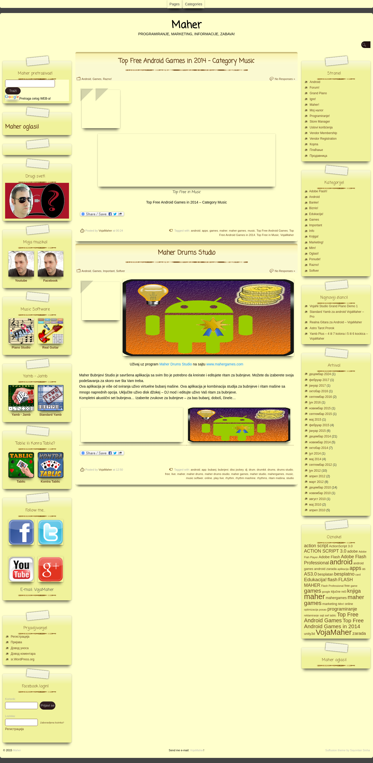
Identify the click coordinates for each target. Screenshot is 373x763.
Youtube (21, 280)
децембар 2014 (320, 436)
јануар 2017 (317, 385)
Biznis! (313, 208)
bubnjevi (223, 469)
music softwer (194, 478)
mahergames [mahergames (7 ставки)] (336, 598)
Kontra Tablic (50, 481)
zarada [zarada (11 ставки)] (359, 633)
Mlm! (312, 248)
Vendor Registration (323, 138)
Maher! (314, 104)
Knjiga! (314, 236)
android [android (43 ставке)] (341, 562)
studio (290, 478)
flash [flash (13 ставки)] (332, 579)
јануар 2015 (317, 431)
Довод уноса (20, 648)
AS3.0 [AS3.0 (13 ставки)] (310, 574)
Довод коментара (23, 653)
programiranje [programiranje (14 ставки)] (342, 609)
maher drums (195, 473)
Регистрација (20, 636)
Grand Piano (318, 93)
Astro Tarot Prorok (322, 328)
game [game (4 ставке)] (354, 585)
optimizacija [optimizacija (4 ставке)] (311, 609)
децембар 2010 (320, 487)
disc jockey (236, 469)
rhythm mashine (245, 478)
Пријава (16, 642)
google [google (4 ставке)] (326, 591)
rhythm (229, 478)
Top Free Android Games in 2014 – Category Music (186, 61)
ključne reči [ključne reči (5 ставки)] (338, 591)
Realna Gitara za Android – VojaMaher (336, 322)
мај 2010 (315, 504)
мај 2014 (315, 459)
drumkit (261, 469)
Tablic (21, 481)
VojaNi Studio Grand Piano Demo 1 (334, 306)
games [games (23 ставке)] (312, 591)
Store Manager (320, 121)
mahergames (276, 473)
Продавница (318, 156)
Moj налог (316, 110)
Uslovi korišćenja (321, 127)
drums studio (285, 469)
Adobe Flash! (318, 191)
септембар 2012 (320, 465)
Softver (120, 270)
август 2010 (317, 499)
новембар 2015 (320, 408)
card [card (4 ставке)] (358, 574)
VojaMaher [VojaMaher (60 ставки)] (334, 632)
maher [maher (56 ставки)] (314, 596)
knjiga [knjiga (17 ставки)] (354, 591)
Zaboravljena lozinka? (52, 722)
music (251, 230)
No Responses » (285, 78)
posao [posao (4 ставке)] (323, 609)
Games (96, 78)
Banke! (314, 202)
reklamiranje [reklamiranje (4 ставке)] (311, 615)
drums (271, 469)
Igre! (313, 99)
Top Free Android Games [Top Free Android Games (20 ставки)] (331, 618)
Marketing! (316, 242)
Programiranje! (320, 116)
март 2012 (316, 482)
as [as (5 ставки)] (364, 569)
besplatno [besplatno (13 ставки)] (344, 574)
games (213, 230)
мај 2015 (315, 419)
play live (219, 478)
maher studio (258, 473)
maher (223, 230)
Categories (193, 4)
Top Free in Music (268, 234)
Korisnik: (9, 698)
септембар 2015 (320, 414)
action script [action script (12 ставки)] (316, 545)
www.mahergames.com (224, 364)
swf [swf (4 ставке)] (327, 615)
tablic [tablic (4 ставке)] (333, 615)
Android (86, 78)
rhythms (262, 478)
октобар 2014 (318, 448)
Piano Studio (21, 347)
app (204, 469)
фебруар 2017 (319, 380)
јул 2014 (315, 453)
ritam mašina (277, 478)
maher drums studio (217, 473)
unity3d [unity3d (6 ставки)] (309, 634)
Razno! (107, 78)
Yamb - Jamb (20, 414)
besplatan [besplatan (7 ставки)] (325, 574)
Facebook (50, 280)
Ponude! (315, 259)
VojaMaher (105, 230)
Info (311, 231)
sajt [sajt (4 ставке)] (322, 615)
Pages (174, 4)
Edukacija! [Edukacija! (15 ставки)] (315, 579)
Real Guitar (50, 347)
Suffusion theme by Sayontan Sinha (347, 750)
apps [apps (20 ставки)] (355, 568)
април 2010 (317, 510)
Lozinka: (9, 716)
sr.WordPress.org (22, 659)
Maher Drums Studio (186, 253)
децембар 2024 (320, 374)
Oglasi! (314, 253)
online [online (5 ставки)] (349, 604)
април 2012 (317, 476)
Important (109, 270)
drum (252, 469)
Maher (186, 25)
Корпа (314, 144)
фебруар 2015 (319, 425)
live (173, 473)
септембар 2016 (320, 397)
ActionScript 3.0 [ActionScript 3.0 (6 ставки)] (341, 546)
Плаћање (316, 150)
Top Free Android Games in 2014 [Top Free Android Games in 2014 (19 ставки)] (334, 623)
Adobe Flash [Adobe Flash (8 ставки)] (329, 557)
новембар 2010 (320, 493)
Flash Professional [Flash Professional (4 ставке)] (332, 585)
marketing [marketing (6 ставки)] (329, 604)
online (208, 478)
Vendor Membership (323, 133)
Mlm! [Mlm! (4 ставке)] (341, 603)
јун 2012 (315, 470)
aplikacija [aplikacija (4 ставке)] (343, 568)
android (195, 230)
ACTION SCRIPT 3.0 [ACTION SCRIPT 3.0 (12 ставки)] (325, 551)
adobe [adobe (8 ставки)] (352, 551)
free (167, 473)
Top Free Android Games (272, 230)
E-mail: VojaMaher (37, 590)
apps (205, 230)
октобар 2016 (318, 391)
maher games (237, 230)
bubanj (212, 469)
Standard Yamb (50, 414)
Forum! (314, 87)
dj (246, 469)
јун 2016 (315, 402)
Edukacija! (316, 214)
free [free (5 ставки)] (347, 586)
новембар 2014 (320, 442)
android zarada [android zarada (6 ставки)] (325, 569)
